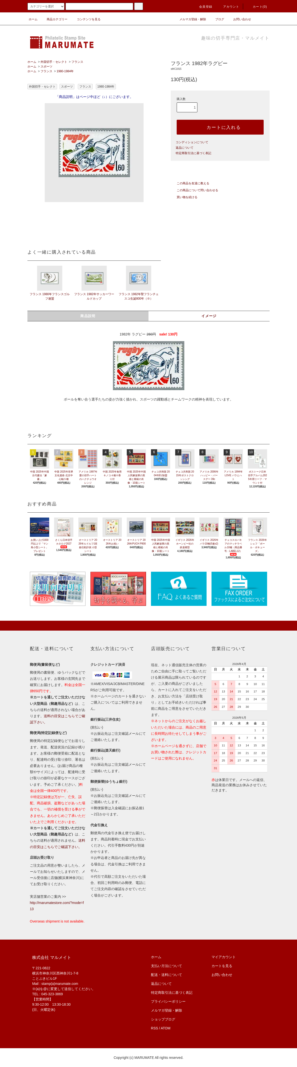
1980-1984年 (65, 71)
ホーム (33, 19)
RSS (154, 1028)
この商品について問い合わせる (194, 190)
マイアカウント (224, 957)
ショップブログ (163, 1019)
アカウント (228, 6)
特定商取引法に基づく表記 (193, 153)
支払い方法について (166, 966)
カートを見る (222, 966)
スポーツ (46, 66)
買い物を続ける (184, 197)
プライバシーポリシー (168, 1001)
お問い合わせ (239, 19)
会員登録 (202, 6)
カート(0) (257, 6)
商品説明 (88, 316)
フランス (77, 62)
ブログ (216, 19)
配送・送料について (166, 975)
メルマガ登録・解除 (189, 19)
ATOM (165, 1028)
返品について (184, 147)
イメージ (209, 316)
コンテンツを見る (86, 19)
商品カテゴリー (54, 19)
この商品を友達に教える (190, 183)
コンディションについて (192, 142)
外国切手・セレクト (54, 62)
